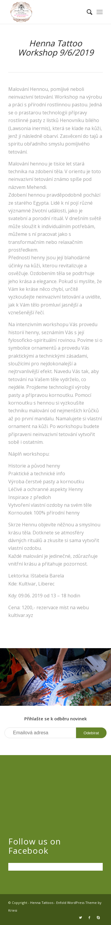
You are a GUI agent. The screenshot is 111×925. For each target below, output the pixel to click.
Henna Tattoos (41, 902)
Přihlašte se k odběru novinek (55, 719)
